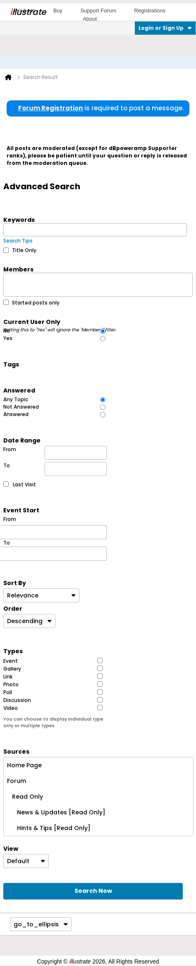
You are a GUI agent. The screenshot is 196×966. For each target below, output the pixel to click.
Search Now (93, 891)
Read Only (25, 796)
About (90, 19)
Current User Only (60, 321)
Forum (16, 781)
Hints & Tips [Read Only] (49, 828)
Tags (11, 364)
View (10, 848)
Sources (16, 751)
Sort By (14, 582)
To (55, 469)
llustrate (28, 12)
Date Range (22, 440)
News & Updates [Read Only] (56, 812)
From (55, 453)
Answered (19, 390)
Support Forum (98, 10)
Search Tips (18, 240)
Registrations (149, 10)
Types (13, 650)
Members (18, 269)
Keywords (19, 219)
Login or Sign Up (165, 27)
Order (12, 608)
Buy (57, 10)
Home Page (24, 765)
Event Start (21, 510)
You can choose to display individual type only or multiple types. (53, 722)
